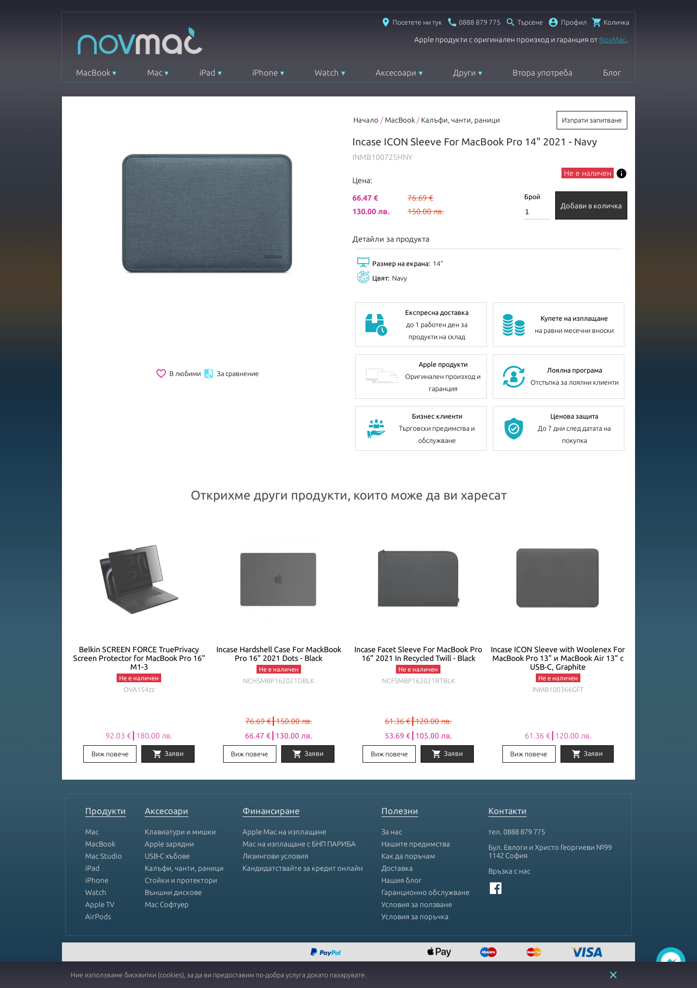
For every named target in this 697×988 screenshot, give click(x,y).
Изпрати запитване (592, 120)
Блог (612, 72)
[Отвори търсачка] (524, 22)
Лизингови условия (275, 856)
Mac (155, 72)
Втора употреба (543, 72)
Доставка (397, 868)
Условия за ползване (416, 904)
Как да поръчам (408, 856)
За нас (391, 832)
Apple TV (99, 904)
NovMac (612, 39)
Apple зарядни (169, 844)
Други (464, 72)
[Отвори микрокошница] (610, 22)
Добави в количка (591, 206)
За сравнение (231, 373)
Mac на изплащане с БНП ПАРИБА (299, 844)
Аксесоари (396, 72)
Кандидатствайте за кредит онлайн (302, 868)
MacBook (93, 72)
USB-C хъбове (167, 856)
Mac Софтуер (167, 904)
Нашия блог (401, 880)
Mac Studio (103, 856)
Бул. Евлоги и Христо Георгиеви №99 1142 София (550, 851)
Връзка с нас (509, 871)
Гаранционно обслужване (425, 892)
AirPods (98, 916)
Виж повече (110, 754)
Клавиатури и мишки (180, 832)
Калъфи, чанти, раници (460, 120)
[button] (567, 22)
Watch (327, 72)
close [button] (613, 975)
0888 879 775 (524, 832)
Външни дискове (173, 892)
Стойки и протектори (181, 880)
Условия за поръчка (415, 916)
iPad (207, 72)
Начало (366, 120)
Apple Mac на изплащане (284, 832)
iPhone (265, 72)
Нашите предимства (415, 844)
